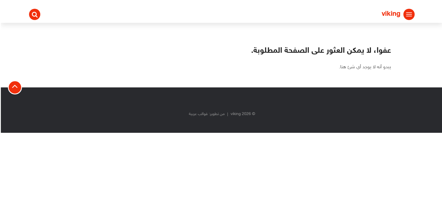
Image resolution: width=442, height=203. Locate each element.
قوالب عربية (197, 114)
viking (390, 14)
